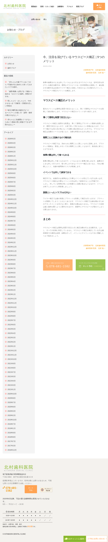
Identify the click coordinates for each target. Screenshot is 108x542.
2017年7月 (11, 441)
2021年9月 (11, 363)
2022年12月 (11, 299)
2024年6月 (11, 225)
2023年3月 (11, 286)
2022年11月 (11, 303)
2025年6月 (11, 186)
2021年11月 (11, 355)
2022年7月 (11, 320)
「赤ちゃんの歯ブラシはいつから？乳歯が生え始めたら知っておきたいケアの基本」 (18, 84)
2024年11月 (11, 203)
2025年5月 (11, 190)
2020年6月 (11, 407)
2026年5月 (11, 139)
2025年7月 (11, 182)
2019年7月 (11, 424)
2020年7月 (11, 402)
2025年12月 (11, 160)
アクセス (72, 6)
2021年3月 (11, 385)
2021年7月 (11, 372)
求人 (47, 19)
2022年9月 (11, 312)
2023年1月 (11, 294)
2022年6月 (11, 325)
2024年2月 (11, 242)
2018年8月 (11, 437)
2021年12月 (11, 350)
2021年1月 (11, 389)
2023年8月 (11, 264)
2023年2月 (11, 290)
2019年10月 (11, 420)
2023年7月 (11, 268)
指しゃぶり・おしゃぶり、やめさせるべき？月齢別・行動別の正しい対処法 (18, 103)
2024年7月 (11, 221)
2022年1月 (11, 346)
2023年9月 (11, 260)
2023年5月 (11, 277)
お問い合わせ (37, 19)
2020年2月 (11, 415)
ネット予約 (99, 6)
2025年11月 (11, 165)
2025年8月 (11, 178)
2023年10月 (11, 255)
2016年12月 (11, 450)
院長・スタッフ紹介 (49, 6)
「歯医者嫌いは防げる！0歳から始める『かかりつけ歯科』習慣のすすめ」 (18, 93)
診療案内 (62, 6)
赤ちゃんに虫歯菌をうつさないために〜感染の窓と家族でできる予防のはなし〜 (18, 122)
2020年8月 (11, 398)
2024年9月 (11, 212)
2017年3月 (11, 446)
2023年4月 (11, 281)
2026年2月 (11, 152)
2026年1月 (11, 156)
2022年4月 (11, 333)
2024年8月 (11, 216)
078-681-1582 (10, 489)
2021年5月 (11, 376)
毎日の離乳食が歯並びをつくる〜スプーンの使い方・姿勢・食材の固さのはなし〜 (18, 112)
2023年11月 (11, 251)
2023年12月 (11, 247)
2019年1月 (11, 428)
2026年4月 (11, 143)
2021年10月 (11, 359)
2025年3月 (11, 195)
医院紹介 (36, 6)
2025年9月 (11, 173)
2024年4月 (11, 234)
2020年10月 (11, 394)
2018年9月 (11, 433)
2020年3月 (11, 411)
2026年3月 (11, 147)
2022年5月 (11, 329)
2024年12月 (11, 199)
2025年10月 (11, 169)
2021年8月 (11, 368)
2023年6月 (11, 273)
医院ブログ (82, 6)
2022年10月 (11, 307)
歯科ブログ (11, 68)
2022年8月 (11, 316)
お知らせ (10, 64)
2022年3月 (11, 337)
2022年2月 (11, 342)
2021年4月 (11, 381)
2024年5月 (11, 229)
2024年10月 (11, 208)
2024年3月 (11, 238)
